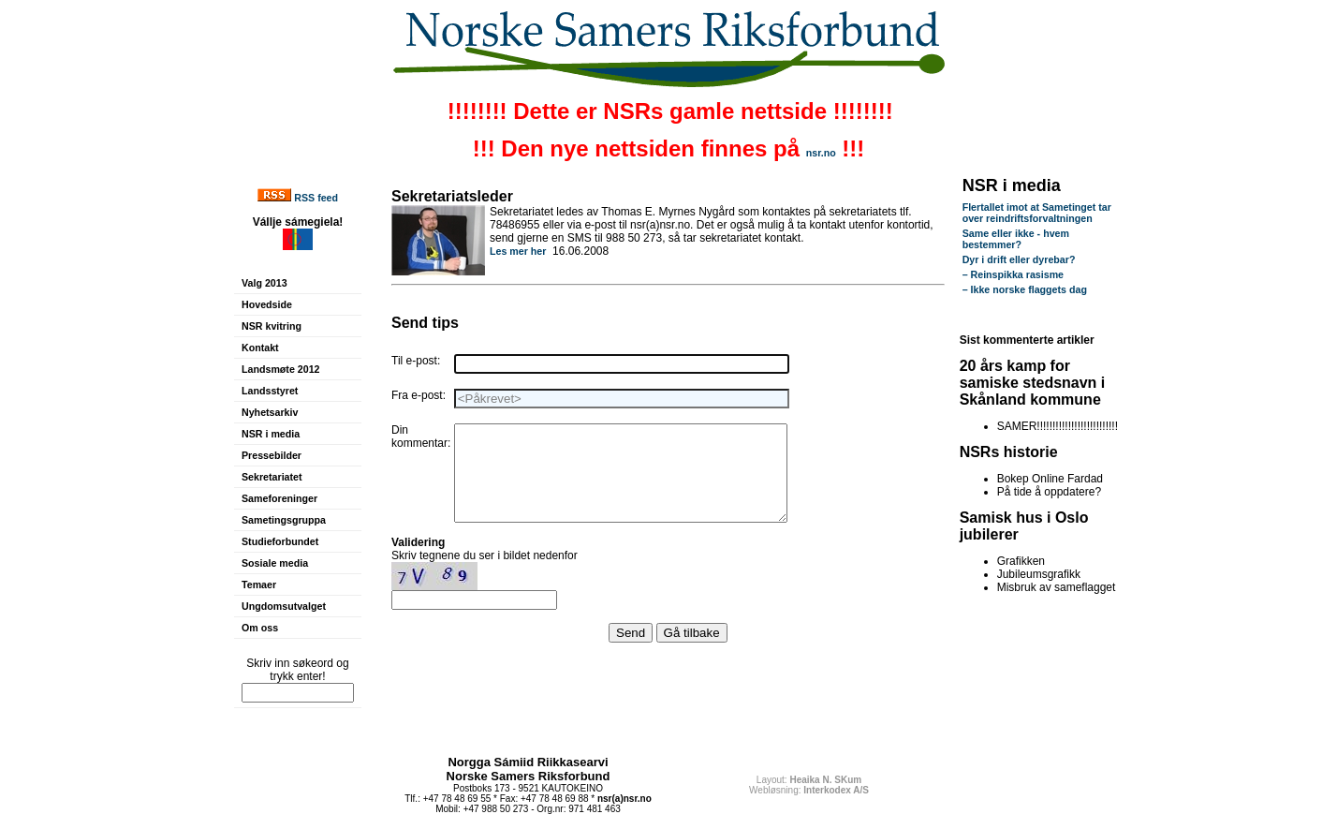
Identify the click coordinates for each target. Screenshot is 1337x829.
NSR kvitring (271, 326)
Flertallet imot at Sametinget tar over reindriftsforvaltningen (1036, 212)
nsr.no (821, 152)
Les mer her (518, 251)
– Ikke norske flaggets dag (1024, 289)
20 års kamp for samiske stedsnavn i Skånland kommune (1033, 382)
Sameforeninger (279, 498)
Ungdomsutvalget (284, 606)
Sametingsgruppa (284, 520)
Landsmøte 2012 (281, 369)
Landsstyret (270, 390)
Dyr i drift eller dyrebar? (1019, 259)
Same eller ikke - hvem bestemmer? (1015, 239)
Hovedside (267, 304)
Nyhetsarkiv (270, 412)
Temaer (259, 584)
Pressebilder (271, 455)
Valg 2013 (264, 283)
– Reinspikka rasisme (1013, 274)
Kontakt (260, 347)
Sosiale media (275, 563)
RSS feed (316, 197)
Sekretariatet (272, 476)
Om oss (260, 627)
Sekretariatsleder (452, 196)
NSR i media (271, 433)
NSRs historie (1009, 452)
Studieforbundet (280, 541)
